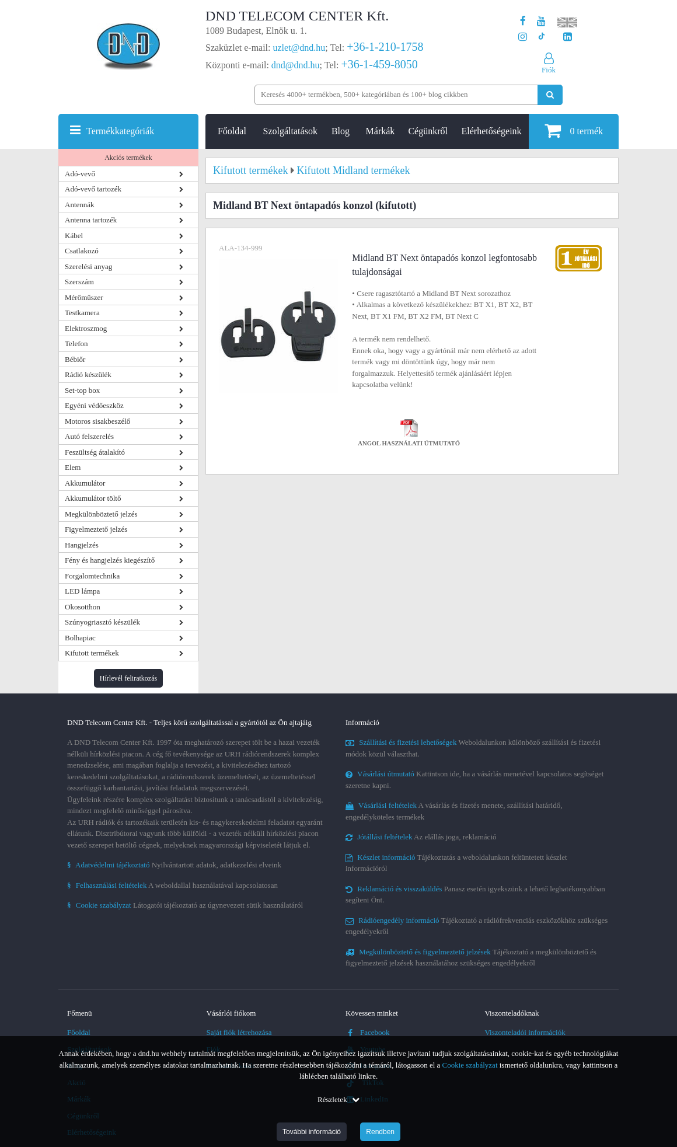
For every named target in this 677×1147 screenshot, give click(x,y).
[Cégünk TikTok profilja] (541, 37)
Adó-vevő (80, 173)
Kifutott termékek (92, 653)
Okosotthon (82, 606)
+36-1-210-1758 (385, 46)
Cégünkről (428, 131)
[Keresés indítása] (550, 95)
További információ (311, 1132)
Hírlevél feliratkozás (128, 678)
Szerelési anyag (88, 266)
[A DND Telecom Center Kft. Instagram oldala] (522, 37)
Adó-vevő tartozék (93, 188)
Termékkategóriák (120, 131)
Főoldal (232, 131)
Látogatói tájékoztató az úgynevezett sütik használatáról (185, 905)
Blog (340, 131)
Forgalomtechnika (92, 575)
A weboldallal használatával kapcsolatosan (172, 885)
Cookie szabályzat (470, 1065)
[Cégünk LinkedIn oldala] (567, 37)
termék (574, 130)
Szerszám (79, 281)
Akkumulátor (85, 483)
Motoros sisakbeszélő (97, 421)
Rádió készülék (88, 374)
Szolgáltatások (290, 131)
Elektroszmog (86, 328)
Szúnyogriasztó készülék (102, 622)
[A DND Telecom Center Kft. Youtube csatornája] (541, 21)
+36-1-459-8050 (379, 64)
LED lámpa (82, 591)
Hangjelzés (82, 545)
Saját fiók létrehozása (239, 1032)
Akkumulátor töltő (93, 498)
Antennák (80, 204)
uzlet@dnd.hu (299, 48)
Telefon (76, 343)
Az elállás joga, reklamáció (421, 836)
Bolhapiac (80, 637)
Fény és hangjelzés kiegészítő (110, 560)
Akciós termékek (128, 158)
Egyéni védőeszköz (94, 405)
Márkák (380, 131)
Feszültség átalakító (95, 452)
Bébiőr (75, 359)
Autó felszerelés (89, 436)
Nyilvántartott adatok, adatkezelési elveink (174, 864)
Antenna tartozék (91, 219)
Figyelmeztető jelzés (96, 529)
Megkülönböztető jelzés (101, 514)
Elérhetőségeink (492, 131)
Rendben (380, 1132)
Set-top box (82, 390)
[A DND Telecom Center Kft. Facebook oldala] (523, 21)
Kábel (74, 235)
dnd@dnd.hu (295, 65)
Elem (73, 467)
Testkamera (82, 312)
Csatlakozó (82, 250)
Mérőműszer (84, 297)
